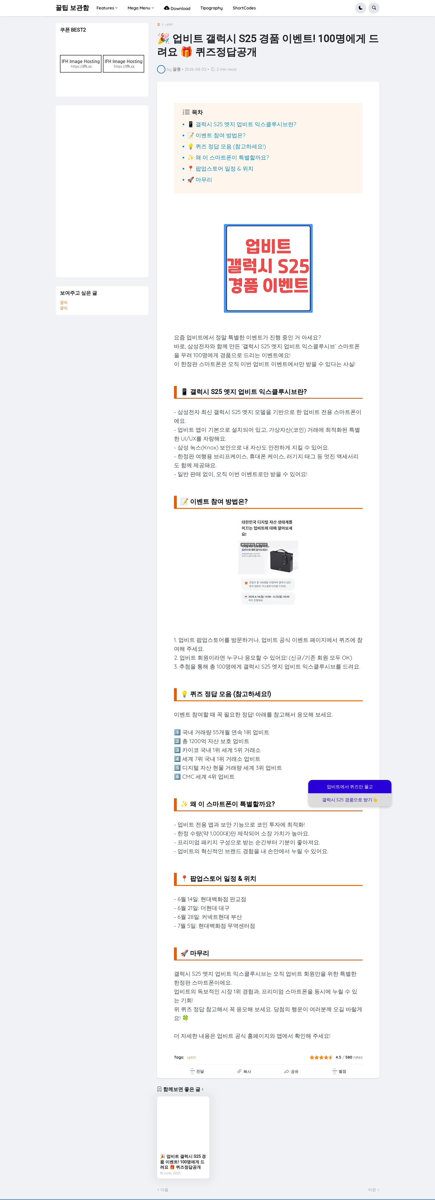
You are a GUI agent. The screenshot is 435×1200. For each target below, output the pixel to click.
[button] (360, 8)
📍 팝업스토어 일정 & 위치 (220, 168)
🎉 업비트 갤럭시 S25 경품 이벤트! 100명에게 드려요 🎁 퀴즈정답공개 (183, 1162)
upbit (169, 24)
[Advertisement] (101, 188)
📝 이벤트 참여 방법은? (216, 135)
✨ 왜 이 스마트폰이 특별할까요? (228, 157)
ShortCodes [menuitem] (244, 8)
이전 (372, 1189)
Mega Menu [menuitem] (139, 8)
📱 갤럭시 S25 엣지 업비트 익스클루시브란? (241, 124)
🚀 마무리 (199, 179)
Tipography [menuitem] (211, 8)
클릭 (64, 302)
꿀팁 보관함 (72, 8)
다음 (164, 1189)
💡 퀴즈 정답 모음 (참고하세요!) (226, 146)
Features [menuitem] (105, 8)
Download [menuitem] (177, 7)
